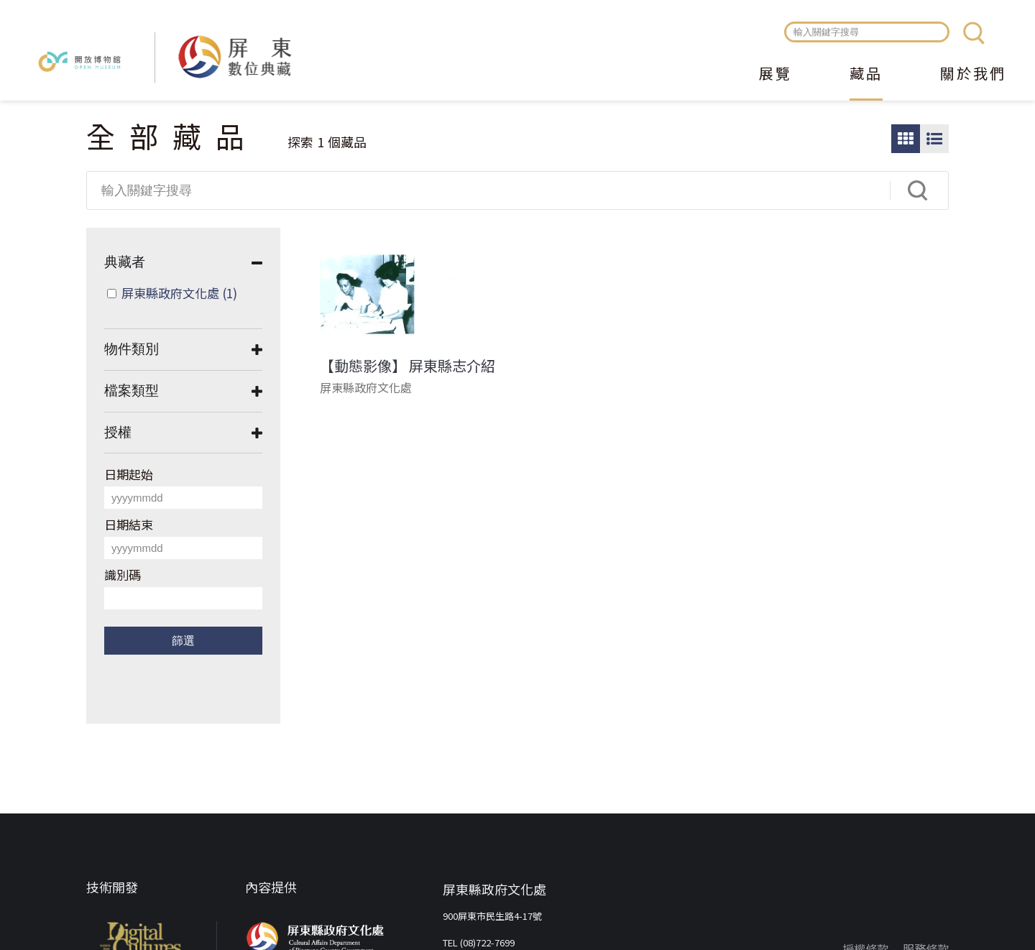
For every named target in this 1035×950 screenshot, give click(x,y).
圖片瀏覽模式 (905, 138)
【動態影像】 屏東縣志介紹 (407, 365)
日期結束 (128, 524)
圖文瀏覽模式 (934, 138)
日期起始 (128, 474)
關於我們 (973, 74)
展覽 (775, 74)
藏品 (866, 74)
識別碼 (122, 575)
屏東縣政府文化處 (179, 293)
